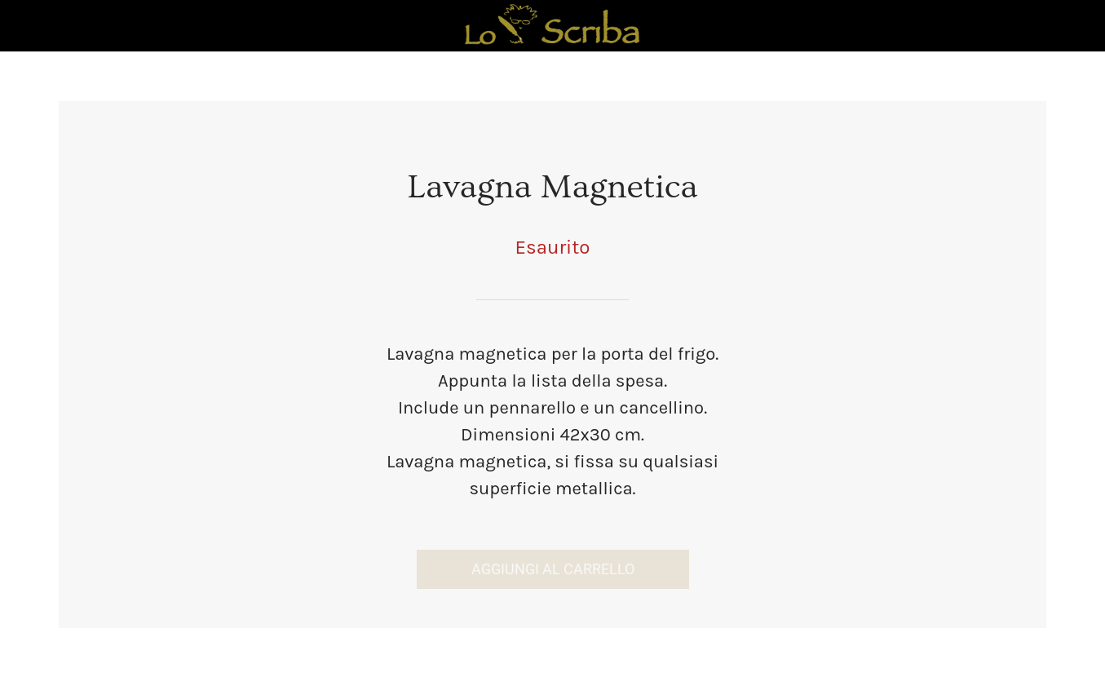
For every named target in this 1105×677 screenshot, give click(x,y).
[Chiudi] (26, 26)
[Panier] (1062, 26)
